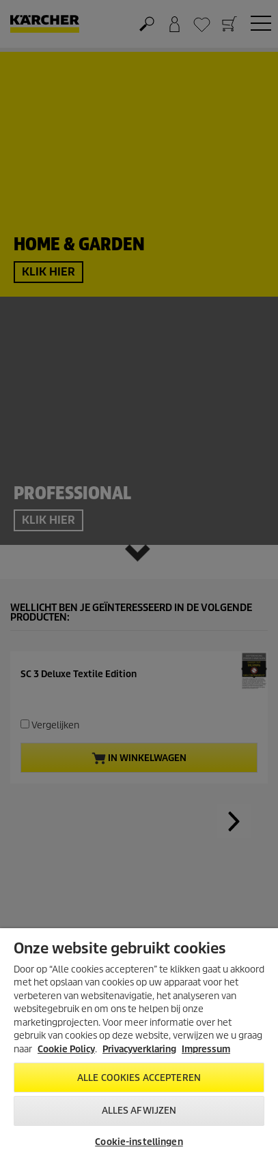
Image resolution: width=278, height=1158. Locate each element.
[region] (139, 1043)
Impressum (206, 1049)
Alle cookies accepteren (139, 1078)
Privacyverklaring (139, 1049)
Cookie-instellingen (138, 1142)
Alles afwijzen (139, 1110)
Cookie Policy (66, 1049)
